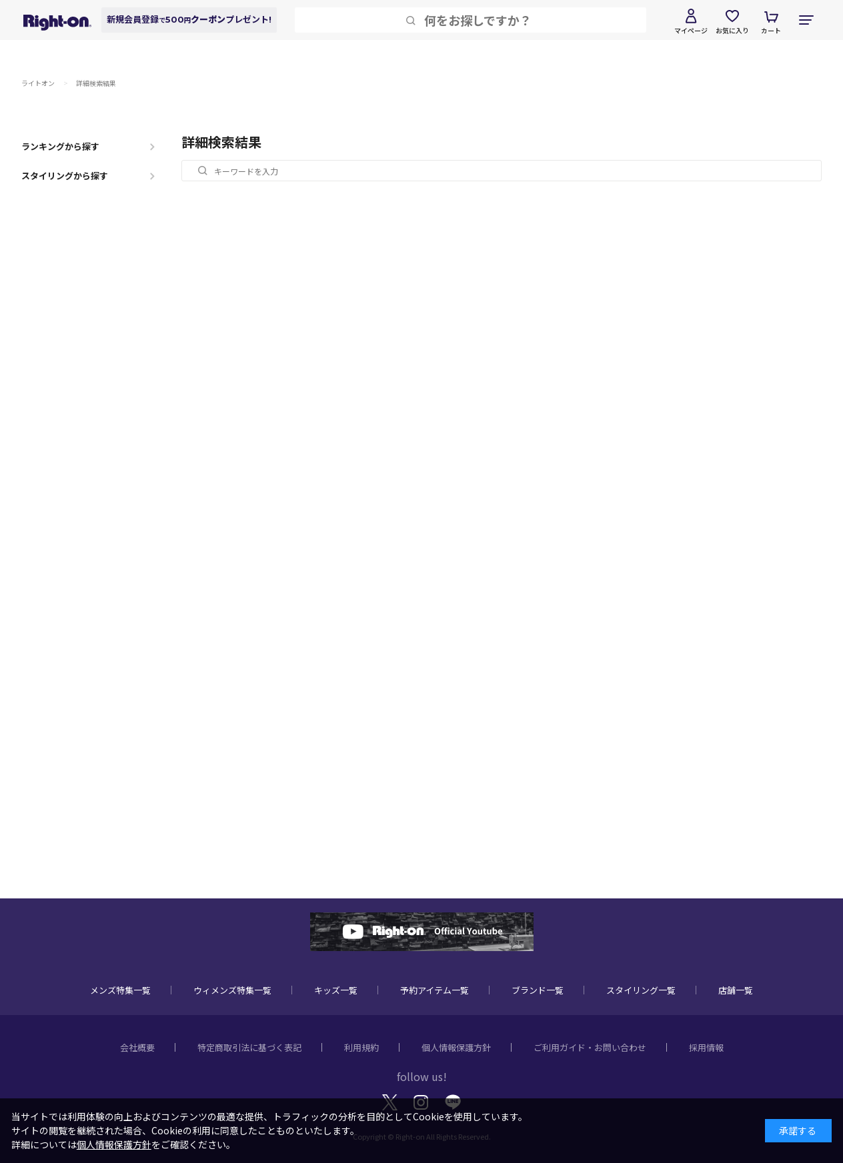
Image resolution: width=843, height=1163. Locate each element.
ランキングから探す (60, 146)
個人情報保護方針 (456, 1047)
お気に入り (732, 30)
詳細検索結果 (96, 83)
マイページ (691, 30)
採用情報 (706, 1047)
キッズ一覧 (335, 990)
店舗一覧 (735, 990)
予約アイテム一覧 (434, 990)
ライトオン (38, 83)
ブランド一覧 (538, 990)
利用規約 (361, 1047)
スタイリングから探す (64, 175)
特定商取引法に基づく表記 (249, 1047)
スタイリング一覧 (641, 990)
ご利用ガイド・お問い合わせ (590, 1047)
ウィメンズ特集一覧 (232, 990)
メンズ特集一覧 (120, 990)
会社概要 (137, 1047)
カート (771, 30)
